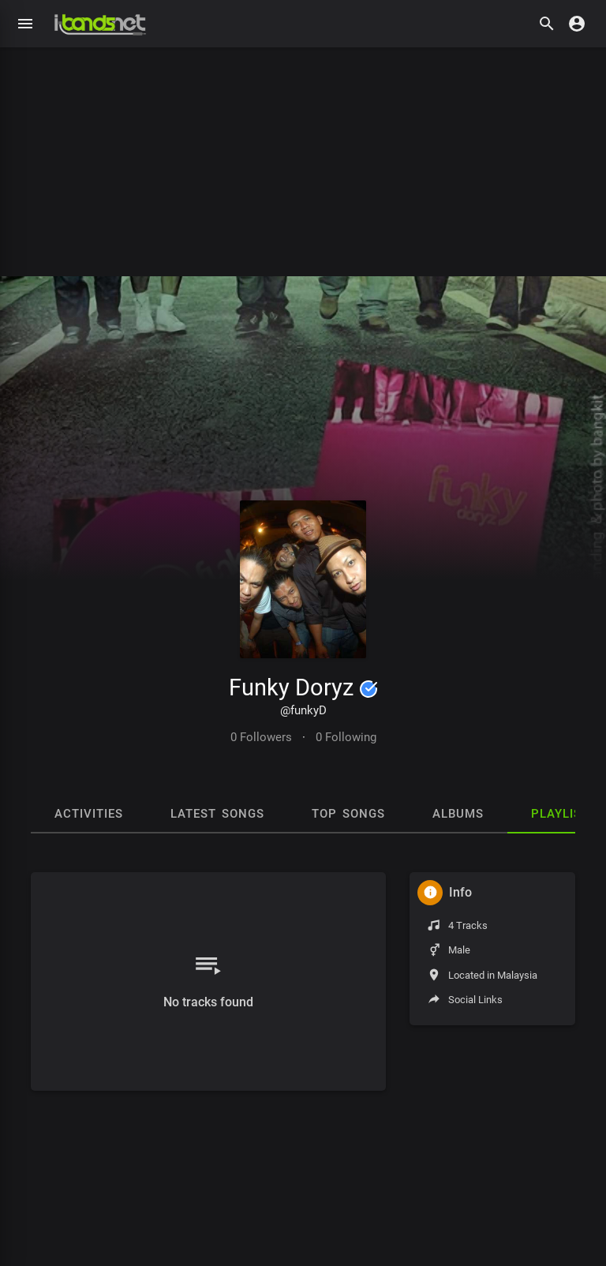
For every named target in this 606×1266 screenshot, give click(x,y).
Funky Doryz (303, 687)
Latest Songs (217, 814)
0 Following (346, 737)
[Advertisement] (303, 157)
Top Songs (348, 814)
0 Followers (261, 737)
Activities (88, 814)
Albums (458, 814)
